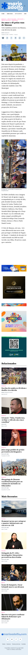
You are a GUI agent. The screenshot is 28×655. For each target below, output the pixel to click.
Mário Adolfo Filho (7, 392)
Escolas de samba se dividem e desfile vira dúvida (14, 389)
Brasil (26, 13)
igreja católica (6, 20)
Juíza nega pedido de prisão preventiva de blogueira (12, 451)
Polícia (3, 519)
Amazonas (10, 13)
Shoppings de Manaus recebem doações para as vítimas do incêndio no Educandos (11, 482)
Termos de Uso (16, 644)
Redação (3, 424)
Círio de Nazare (11, 19)
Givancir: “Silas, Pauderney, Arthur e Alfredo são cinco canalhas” (13, 420)
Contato (23, 644)
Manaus (3, 19)
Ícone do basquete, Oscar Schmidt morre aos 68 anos (12, 586)
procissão (20, 19)
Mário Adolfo (5, 32)
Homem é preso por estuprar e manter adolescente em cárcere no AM (13, 523)
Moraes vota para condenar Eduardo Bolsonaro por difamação (13, 617)
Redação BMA (5, 454)
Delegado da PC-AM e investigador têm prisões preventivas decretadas (11, 555)
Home (2, 13)
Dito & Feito (18, 13)
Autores (9, 644)
